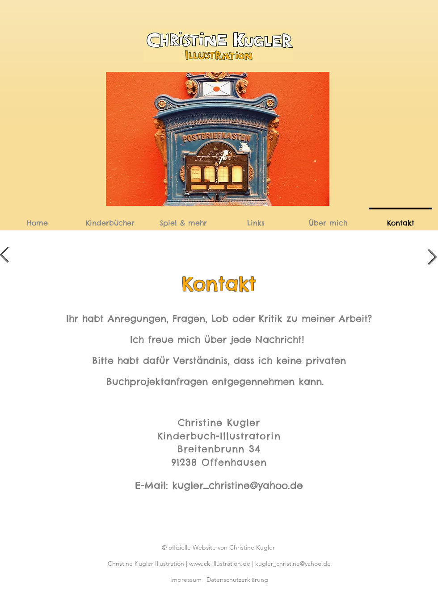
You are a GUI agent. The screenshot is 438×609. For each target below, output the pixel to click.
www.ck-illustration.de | (222, 563)
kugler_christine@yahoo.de (237, 485)
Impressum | (188, 580)
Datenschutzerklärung (237, 580)
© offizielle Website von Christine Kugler (219, 547)
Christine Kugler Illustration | (148, 563)
